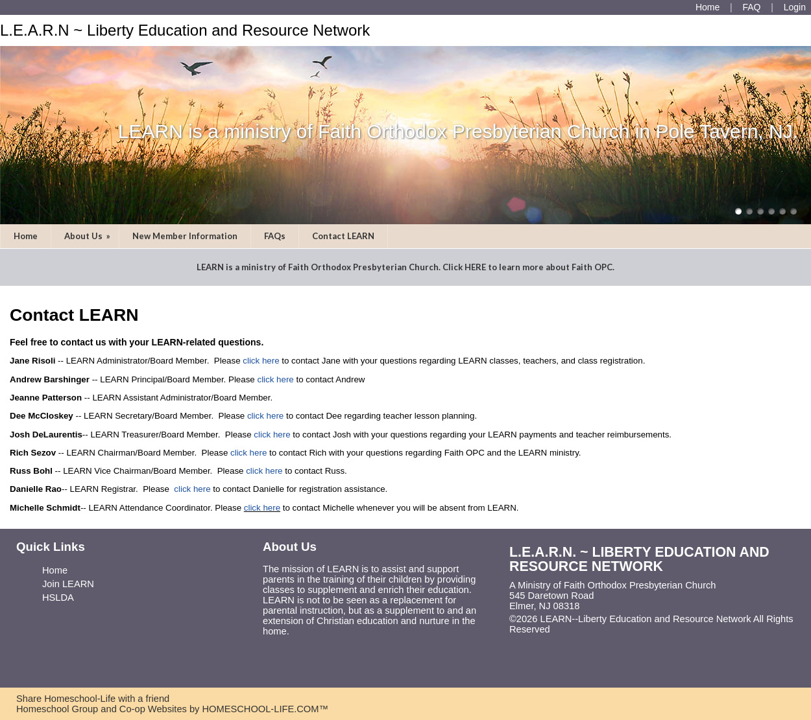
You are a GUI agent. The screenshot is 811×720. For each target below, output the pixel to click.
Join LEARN (68, 584)
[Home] (708, 7)
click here (261, 361)
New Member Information (184, 236)
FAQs (274, 236)
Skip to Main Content (607, 629)
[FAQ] (751, 7)
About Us (88, 236)
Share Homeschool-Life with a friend (92, 698)
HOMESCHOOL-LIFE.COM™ (265, 709)
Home (26, 236)
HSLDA (58, 597)
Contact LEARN (343, 236)
